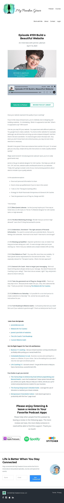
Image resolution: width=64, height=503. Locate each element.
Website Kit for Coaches (19, 329)
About (46, 21)
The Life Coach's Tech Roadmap (21, 336)
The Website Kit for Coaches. (40, 286)
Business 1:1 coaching (18, 350)
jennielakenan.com (17, 325)
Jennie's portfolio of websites (21, 332)
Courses (58, 9)
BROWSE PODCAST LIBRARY (42, 105)
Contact (52, 21)
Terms (53, 493)
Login (59, 21)
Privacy (59, 493)
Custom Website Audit (18, 340)
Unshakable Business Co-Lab (20, 356)
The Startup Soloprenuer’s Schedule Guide (25, 388)
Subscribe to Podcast (20, 105)
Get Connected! (36, 478)
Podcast (51, 9)
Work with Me (38, 21)
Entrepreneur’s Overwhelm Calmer (22, 394)
